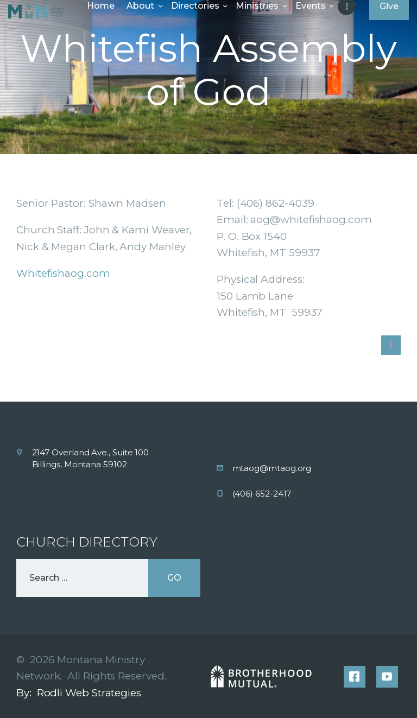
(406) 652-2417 (262, 493)
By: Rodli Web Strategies (78, 693)
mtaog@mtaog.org (272, 468)
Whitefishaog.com (63, 273)
